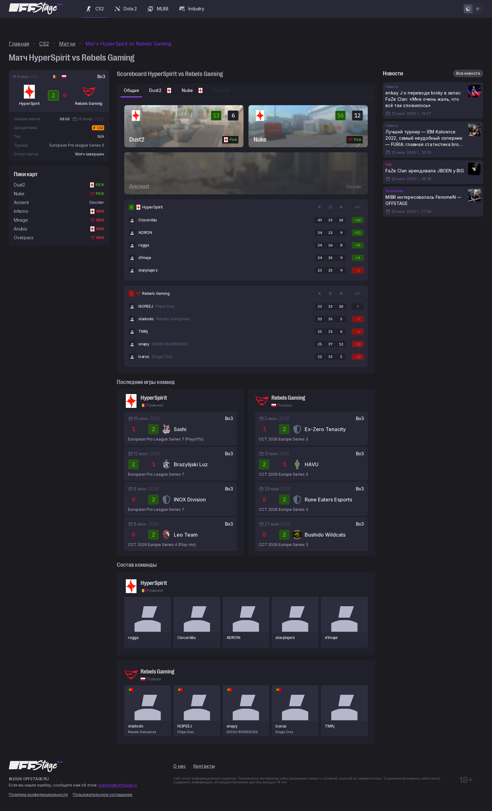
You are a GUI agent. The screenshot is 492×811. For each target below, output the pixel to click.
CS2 (94, 9)
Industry (191, 9)
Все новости (468, 73)
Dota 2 (125, 9)
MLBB (157, 9)
